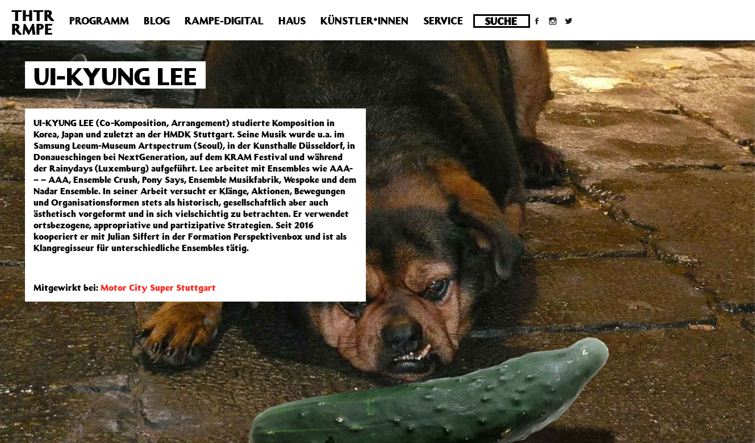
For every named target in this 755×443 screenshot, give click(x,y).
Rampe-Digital (224, 20)
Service (443, 20)
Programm (99, 20)
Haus (292, 20)
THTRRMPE (33, 22)
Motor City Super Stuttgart (158, 287)
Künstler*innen (364, 20)
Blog (157, 20)
